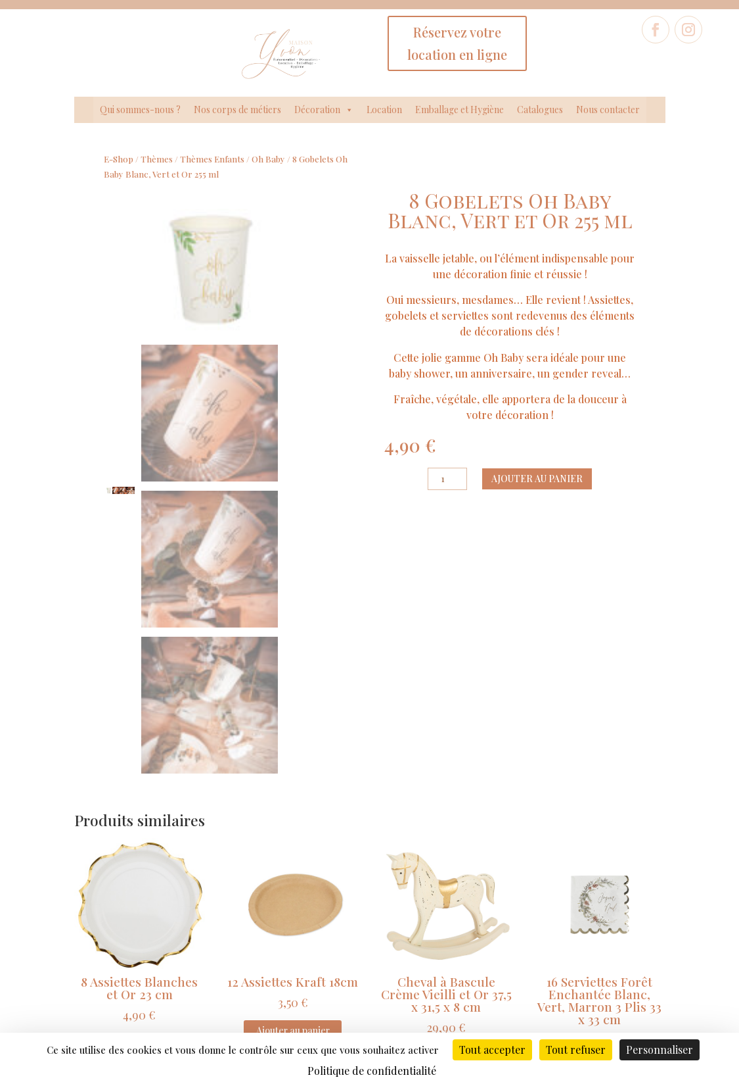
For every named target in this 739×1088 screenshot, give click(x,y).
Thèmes (157, 158)
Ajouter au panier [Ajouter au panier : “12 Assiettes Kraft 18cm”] (293, 737)
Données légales (284, 949)
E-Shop (118, 158)
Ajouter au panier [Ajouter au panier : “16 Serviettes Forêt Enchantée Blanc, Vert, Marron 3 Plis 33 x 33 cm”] (600, 774)
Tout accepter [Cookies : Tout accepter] (492, 1049)
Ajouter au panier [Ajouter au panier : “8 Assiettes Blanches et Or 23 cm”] (139, 749)
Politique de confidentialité (284, 968)
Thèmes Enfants (212, 158)
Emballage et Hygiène (459, 109)
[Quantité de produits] (447, 479)
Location (384, 109)
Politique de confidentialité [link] (371, 1070)
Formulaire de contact (626, 923)
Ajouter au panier (537, 478)
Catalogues (540, 109)
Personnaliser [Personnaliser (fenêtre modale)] (659, 1049)
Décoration (323, 110)
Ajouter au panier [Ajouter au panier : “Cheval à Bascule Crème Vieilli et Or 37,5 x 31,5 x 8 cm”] (446, 762)
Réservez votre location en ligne (457, 43)
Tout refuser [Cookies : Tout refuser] (576, 1049)
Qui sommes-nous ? (140, 109)
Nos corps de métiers (237, 109)
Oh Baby (268, 158)
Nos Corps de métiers (112, 953)
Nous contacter (608, 109)
